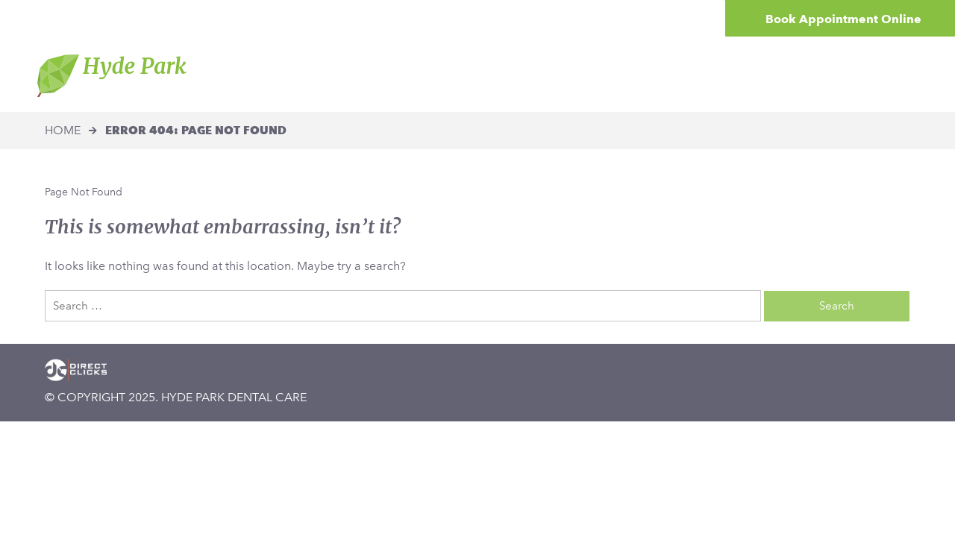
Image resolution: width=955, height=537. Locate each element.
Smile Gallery (720, 74)
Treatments (515, 74)
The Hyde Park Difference (382, 74)
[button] (71, 18)
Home (268, 74)
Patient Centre (615, 74)
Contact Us (816, 74)
